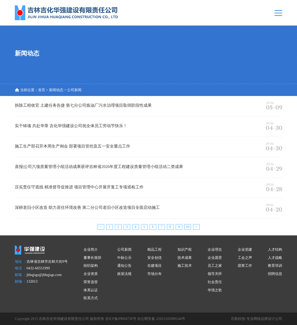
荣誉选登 (91, 282)
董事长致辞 (92, 258)
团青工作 (245, 265)
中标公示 (124, 258)
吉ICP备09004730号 (120, 319)
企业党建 (245, 249)
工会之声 (245, 258)
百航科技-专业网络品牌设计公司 (256, 319)
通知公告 (124, 265)
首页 (41, 90)
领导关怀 (215, 274)
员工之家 (215, 265)
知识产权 (184, 249)
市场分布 (154, 274)
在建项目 (154, 265)
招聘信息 (275, 274)
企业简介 (91, 249)
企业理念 (215, 249)
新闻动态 (56, 90)
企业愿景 (215, 258)
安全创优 (154, 258)
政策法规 (124, 274)
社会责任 (215, 282)
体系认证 (91, 290)
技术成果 (184, 258)
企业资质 (91, 274)
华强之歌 (215, 290)
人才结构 (275, 249)
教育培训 (275, 265)
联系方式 (91, 298)
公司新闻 (124, 249)
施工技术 (184, 265)
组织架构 (91, 265)
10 (187, 227)
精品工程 (154, 249)
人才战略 (275, 258)
